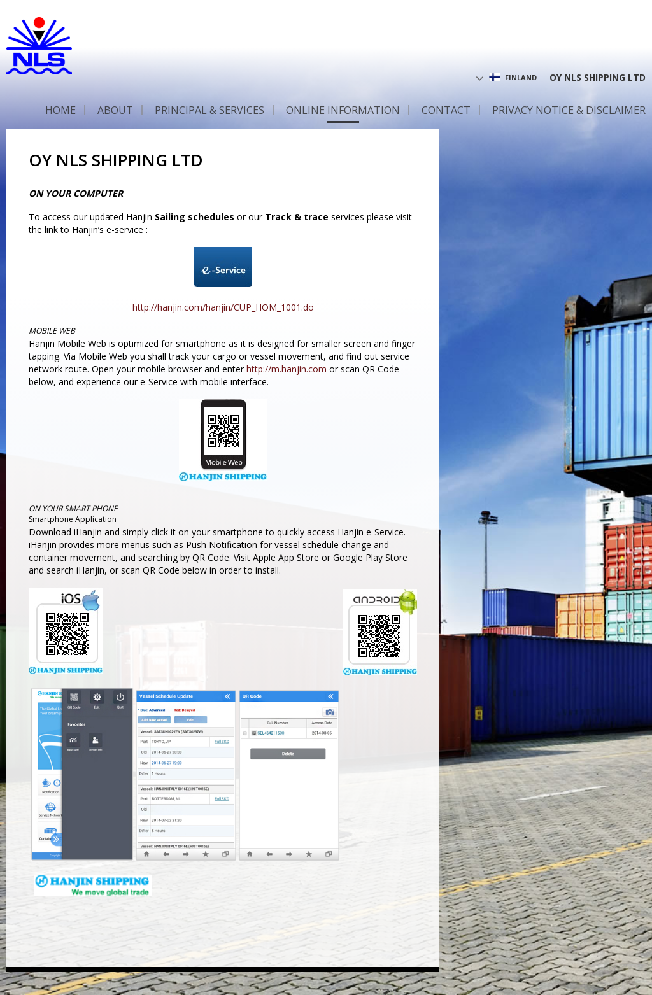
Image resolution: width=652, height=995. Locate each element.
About (115, 110)
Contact (446, 110)
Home (60, 110)
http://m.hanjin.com (286, 369)
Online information (343, 110)
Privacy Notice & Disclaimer (569, 110)
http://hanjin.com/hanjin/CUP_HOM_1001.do (223, 307)
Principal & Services (209, 110)
